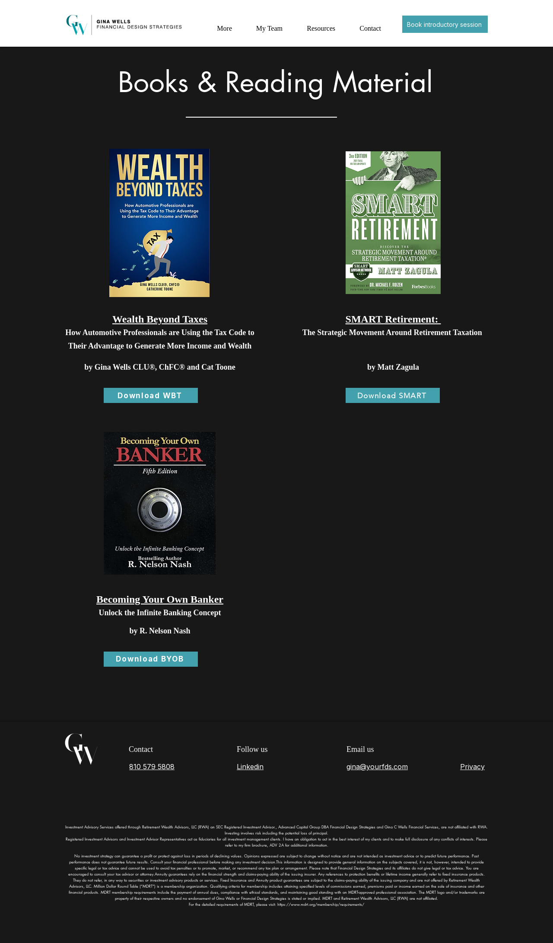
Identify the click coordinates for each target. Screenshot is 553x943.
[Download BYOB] (151, 659)
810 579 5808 (152, 766)
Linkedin (250, 766)
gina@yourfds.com (377, 766)
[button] (318, 24)
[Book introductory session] (445, 24)
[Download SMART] (393, 395)
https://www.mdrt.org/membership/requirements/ (320, 904)
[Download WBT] (151, 395)
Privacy (472, 766)
